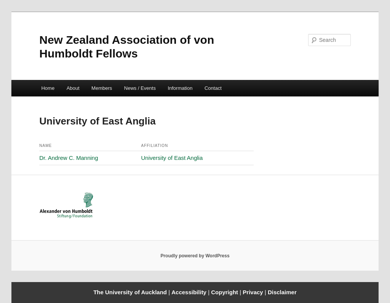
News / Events (140, 88)
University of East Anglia (172, 158)
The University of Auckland (130, 292)
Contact (213, 88)
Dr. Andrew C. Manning (68, 158)
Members (101, 88)
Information (180, 88)
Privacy (254, 292)
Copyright (225, 292)
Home (47, 88)
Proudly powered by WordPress (194, 255)
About (73, 88)
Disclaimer (282, 292)
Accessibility (189, 292)
